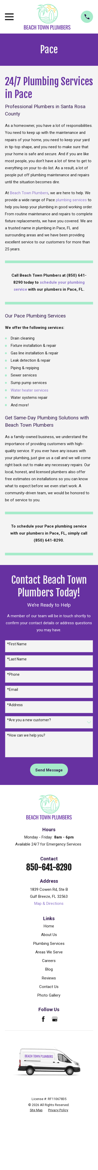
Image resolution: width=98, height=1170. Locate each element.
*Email (12, 689)
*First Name (17, 644)
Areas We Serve (49, 952)
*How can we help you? (26, 735)
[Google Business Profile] (54, 1019)
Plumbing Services (49, 943)
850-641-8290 (49, 867)
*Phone (13, 674)
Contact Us (49, 986)
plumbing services (71, 200)
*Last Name (17, 659)
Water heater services (29, 390)
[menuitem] (36, 1110)
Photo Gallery (48, 995)
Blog (49, 969)
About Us (49, 934)
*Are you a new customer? (29, 720)
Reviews (49, 978)
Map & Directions (49, 903)
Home (49, 926)
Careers (49, 960)
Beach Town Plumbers (29, 193)
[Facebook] (43, 1019)
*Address (15, 705)
